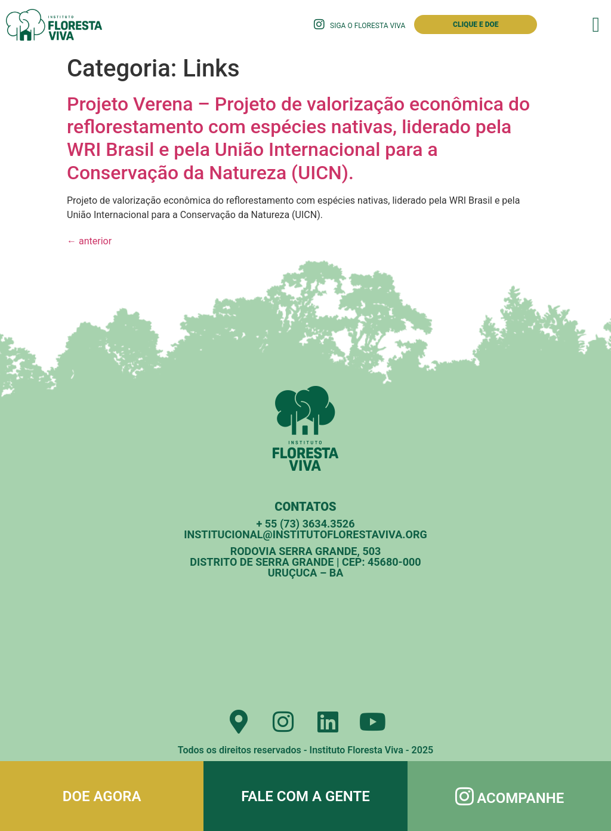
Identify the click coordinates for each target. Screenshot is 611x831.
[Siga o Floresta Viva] (319, 24)
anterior (89, 241)
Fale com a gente (305, 796)
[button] (596, 25)
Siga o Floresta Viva (367, 26)
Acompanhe (520, 798)
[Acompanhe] (464, 796)
